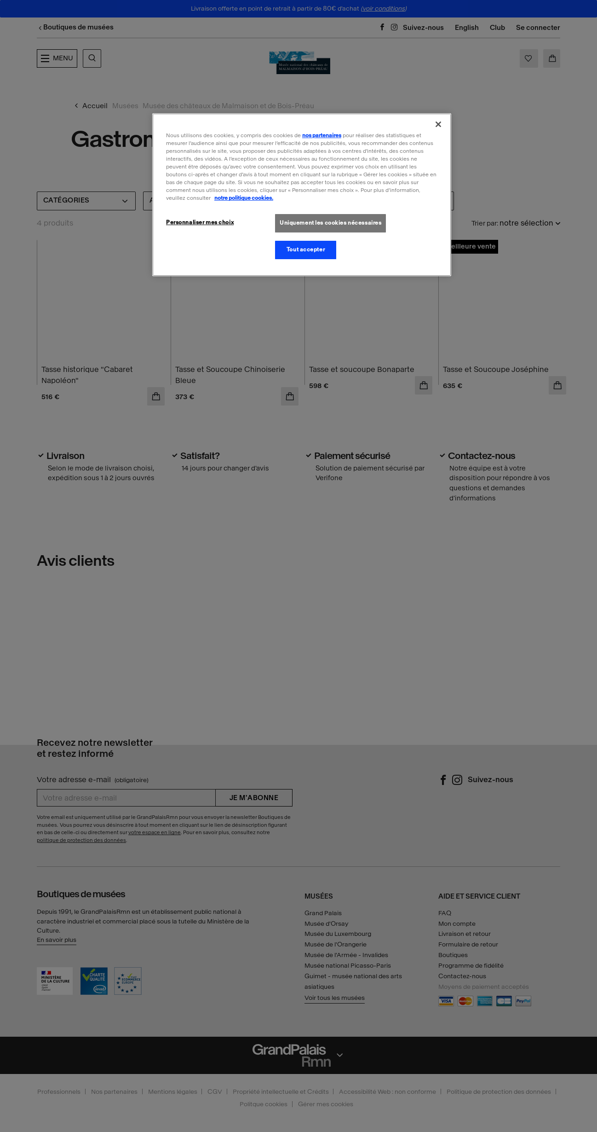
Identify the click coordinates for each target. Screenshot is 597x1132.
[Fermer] (438, 124)
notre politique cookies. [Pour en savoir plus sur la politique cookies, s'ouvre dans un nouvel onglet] (243, 198)
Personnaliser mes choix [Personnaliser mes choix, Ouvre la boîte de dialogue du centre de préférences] (200, 222)
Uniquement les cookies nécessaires (330, 223)
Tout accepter (306, 249)
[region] (301, 194)
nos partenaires (321, 135)
